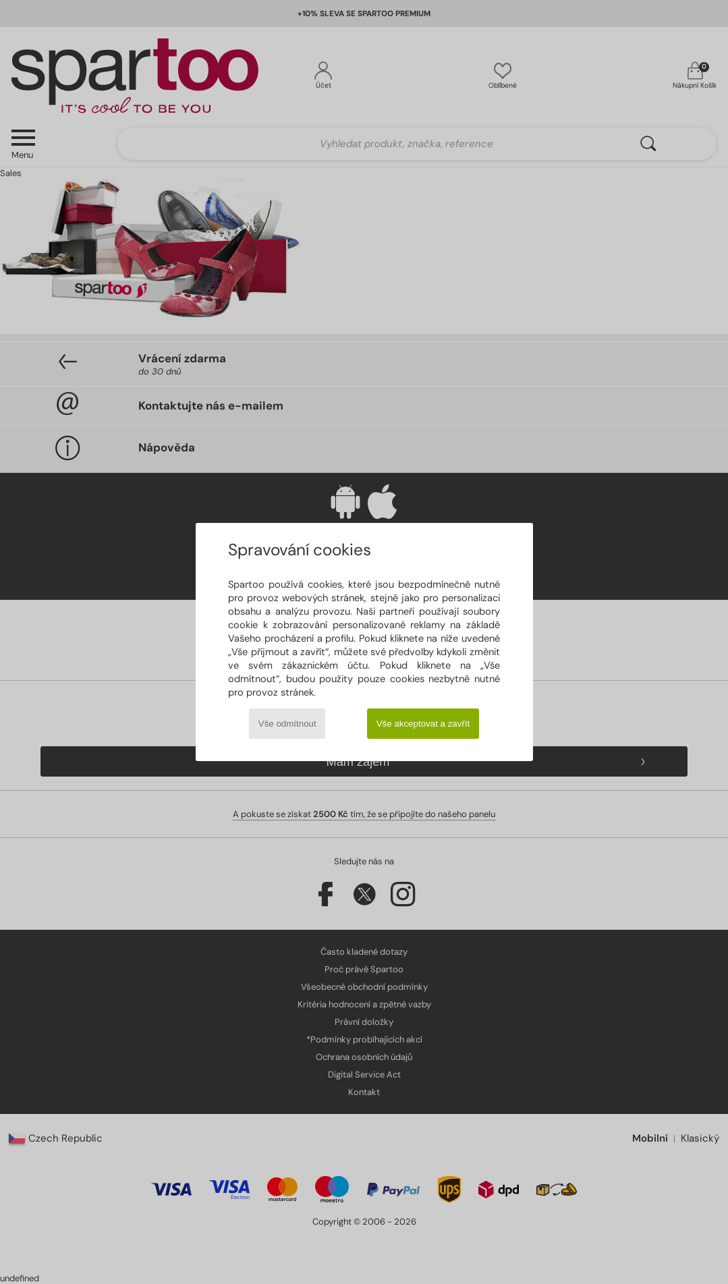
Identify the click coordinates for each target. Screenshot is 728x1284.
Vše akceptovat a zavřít (423, 724)
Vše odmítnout (287, 724)
